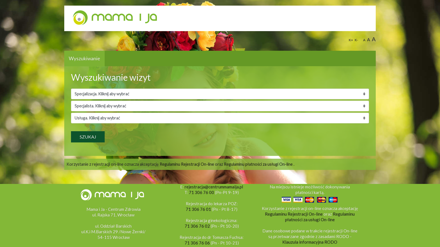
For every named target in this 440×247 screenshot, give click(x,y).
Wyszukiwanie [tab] (84, 58)
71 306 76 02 (197, 225)
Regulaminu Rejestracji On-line (187, 164)
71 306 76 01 (198, 209)
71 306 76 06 (197, 242)
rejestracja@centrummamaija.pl (214, 186)
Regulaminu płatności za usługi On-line (259, 164)
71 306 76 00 (201, 192)
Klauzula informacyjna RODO (309, 241)
